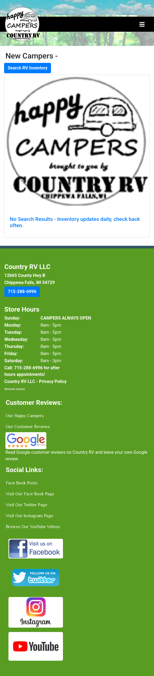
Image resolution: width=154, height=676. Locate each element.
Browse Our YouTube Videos (33, 526)
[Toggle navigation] (142, 24)
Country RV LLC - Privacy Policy (35, 381)
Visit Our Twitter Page (26, 504)
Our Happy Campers (25, 415)
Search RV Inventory (27, 68)
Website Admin (14, 389)
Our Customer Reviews (28, 426)
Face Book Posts (22, 483)
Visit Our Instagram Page (29, 515)
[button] (22, 291)
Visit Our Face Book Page (30, 493)
